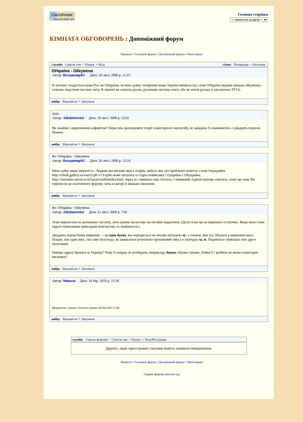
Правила (126, 54)
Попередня (241, 64)
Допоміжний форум (172, 54)
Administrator (73, 118)
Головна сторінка (253, 14)
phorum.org (172, 374)
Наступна (258, 64)
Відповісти (70, 101)
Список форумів (97, 339)
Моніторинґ (195, 54)
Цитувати (88, 101)
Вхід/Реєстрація (155, 339)
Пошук (90, 64)
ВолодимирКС (74, 75)
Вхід (101, 64)
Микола (69, 281)
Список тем (73, 64)
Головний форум (145, 54)
